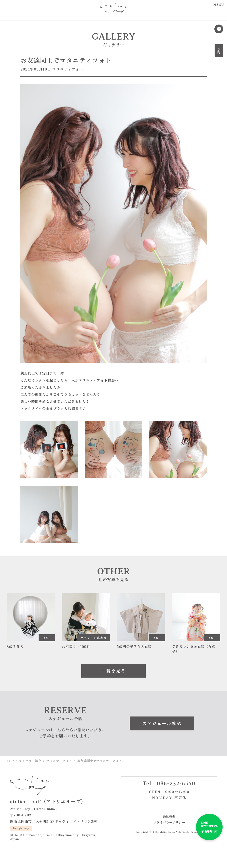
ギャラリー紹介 (30, 760)
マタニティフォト (67, 69)
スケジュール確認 (161, 723)
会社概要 (169, 816)
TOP (10, 760)
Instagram (218, 29)
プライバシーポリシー (169, 822)
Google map (21, 828)
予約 (219, 51)
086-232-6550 (176, 783)
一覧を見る (113, 670)
